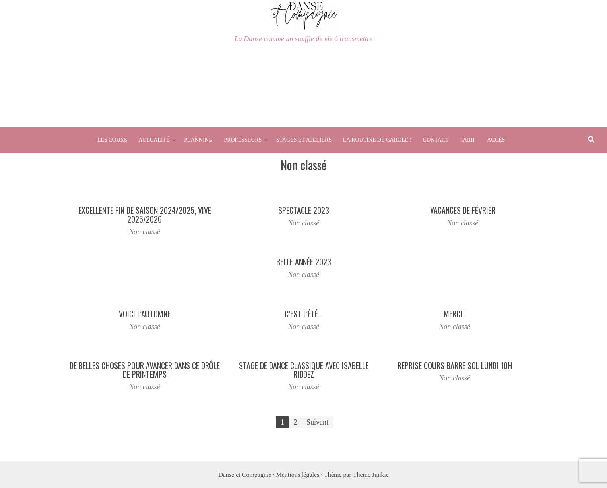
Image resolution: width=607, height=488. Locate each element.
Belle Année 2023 (303, 262)
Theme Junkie (371, 474)
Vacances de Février (462, 210)
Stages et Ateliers (304, 140)
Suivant (317, 422)
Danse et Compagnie (244, 474)
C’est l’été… (304, 314)
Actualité (154, 140)
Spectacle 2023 (303, 210)
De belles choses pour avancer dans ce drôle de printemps (145, 369)
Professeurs (243, 140)
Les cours (112, 140)
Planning (198, 140)
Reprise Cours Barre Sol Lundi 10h (455, 365)
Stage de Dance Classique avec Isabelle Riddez (303, 369)
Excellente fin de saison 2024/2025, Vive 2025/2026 (144, 214)
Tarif (467, 140)
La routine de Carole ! (377, 140)
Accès (496, 140)
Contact (436, 140)
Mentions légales (297, 474)
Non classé (144, 232)
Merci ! (455, 314)
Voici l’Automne (145, 314)
